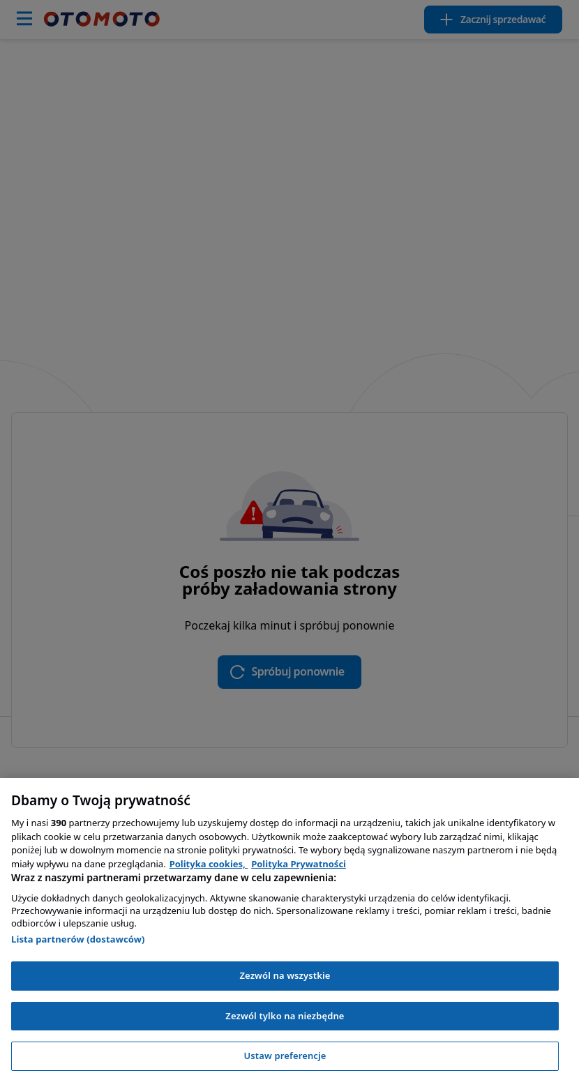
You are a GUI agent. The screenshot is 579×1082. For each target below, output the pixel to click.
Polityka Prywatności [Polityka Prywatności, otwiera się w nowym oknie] (298, 864)
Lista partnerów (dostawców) (78, 939)
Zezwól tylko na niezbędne (284, 1015)
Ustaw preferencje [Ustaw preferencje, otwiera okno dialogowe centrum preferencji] (284, 1055)
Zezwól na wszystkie (284, 975)
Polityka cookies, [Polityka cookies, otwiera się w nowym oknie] (209, 864)
